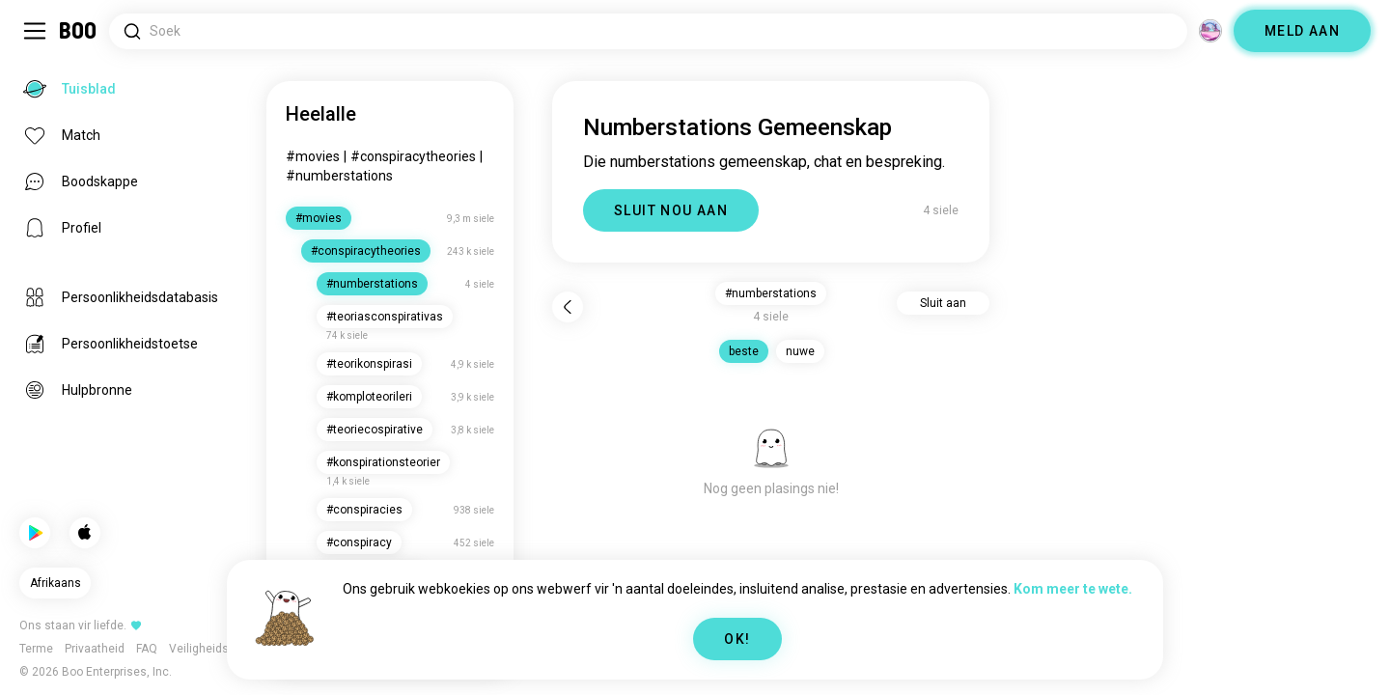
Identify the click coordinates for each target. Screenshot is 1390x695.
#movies (313, 156)
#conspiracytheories (413, 156)
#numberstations (339, 175)
